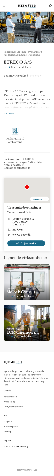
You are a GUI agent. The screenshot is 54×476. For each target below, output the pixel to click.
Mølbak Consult (20, 292)
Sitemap (7, 432)
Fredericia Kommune (15, 55)
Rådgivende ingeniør (15, 52)
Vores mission (10, 397)
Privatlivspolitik (11, 426)
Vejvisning (39, 199)
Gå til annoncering (19, 447)
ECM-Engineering (23, 332)
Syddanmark (35, 52)
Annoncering (9, 402)
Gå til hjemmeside (26, 243)
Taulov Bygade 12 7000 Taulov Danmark (23, 221)
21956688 (18, 229)
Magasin (8, 422)
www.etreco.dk (21, 234)
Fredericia (34, 55)
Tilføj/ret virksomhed (13, 407)
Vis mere (9, 113)
